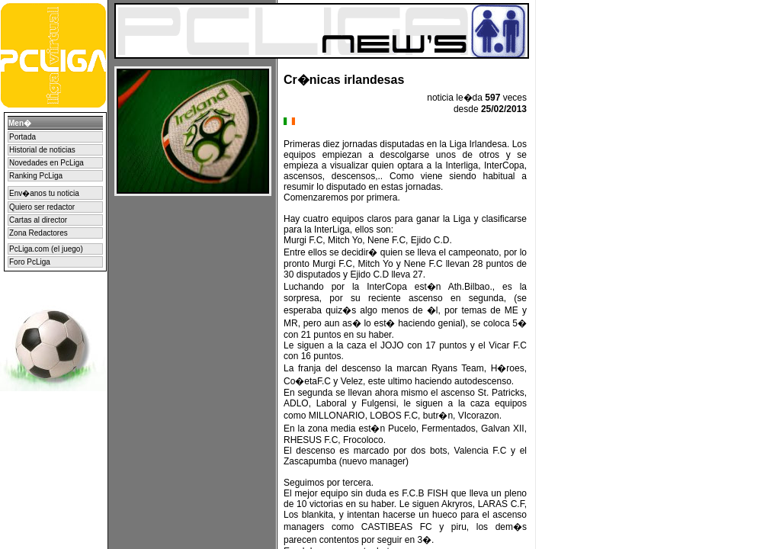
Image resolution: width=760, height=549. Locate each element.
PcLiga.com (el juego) (46, 249)
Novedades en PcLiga (46, 163)
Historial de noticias (42, 150)
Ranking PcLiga (36, 176)
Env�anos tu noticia (44, 193)
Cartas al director (38, 220)
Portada (22, 137)
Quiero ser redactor (42, 207)
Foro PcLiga (29, 262)
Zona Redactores (38, 233)
